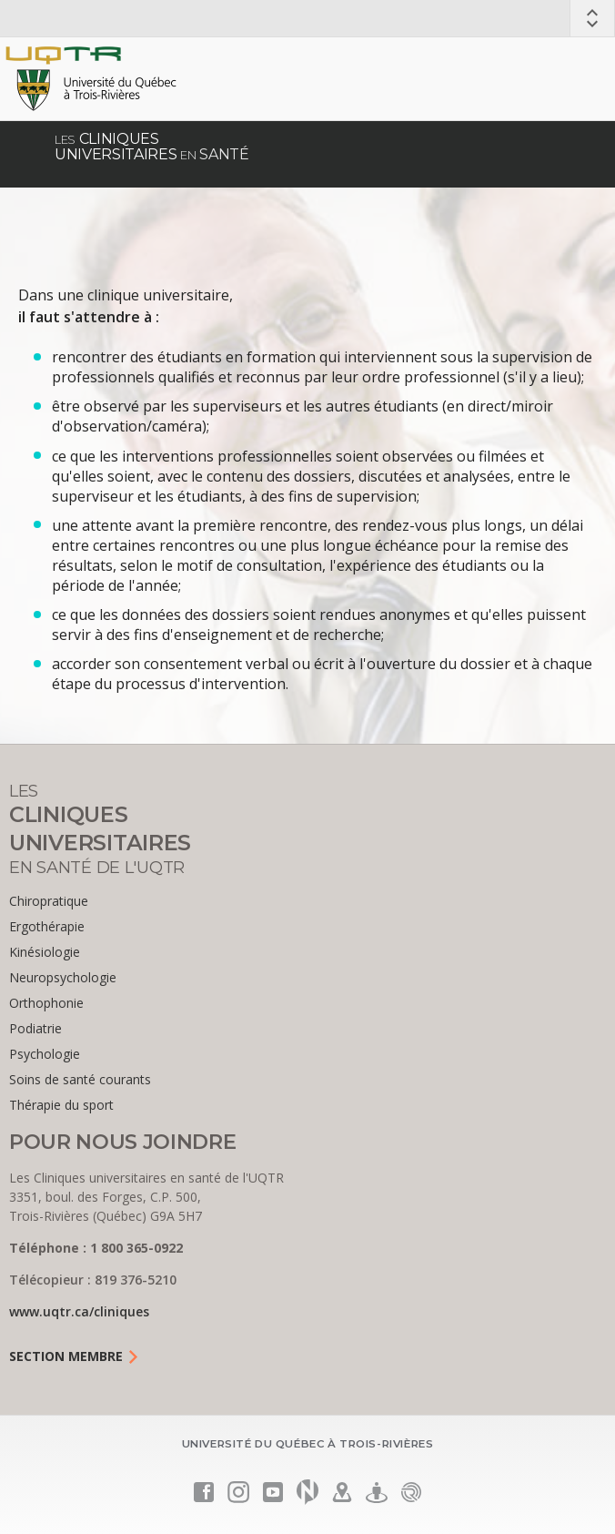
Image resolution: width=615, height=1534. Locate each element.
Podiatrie (35, 1028)
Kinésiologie (44, 951)
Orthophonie (46, 1002)
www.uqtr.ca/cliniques (79, 1311)
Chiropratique (48, 900)
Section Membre (74, 1356)
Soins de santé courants (80, 1079)
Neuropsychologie (62, 977)
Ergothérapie (47, 926)
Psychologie (44, 1053)
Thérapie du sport (61, 1104)
